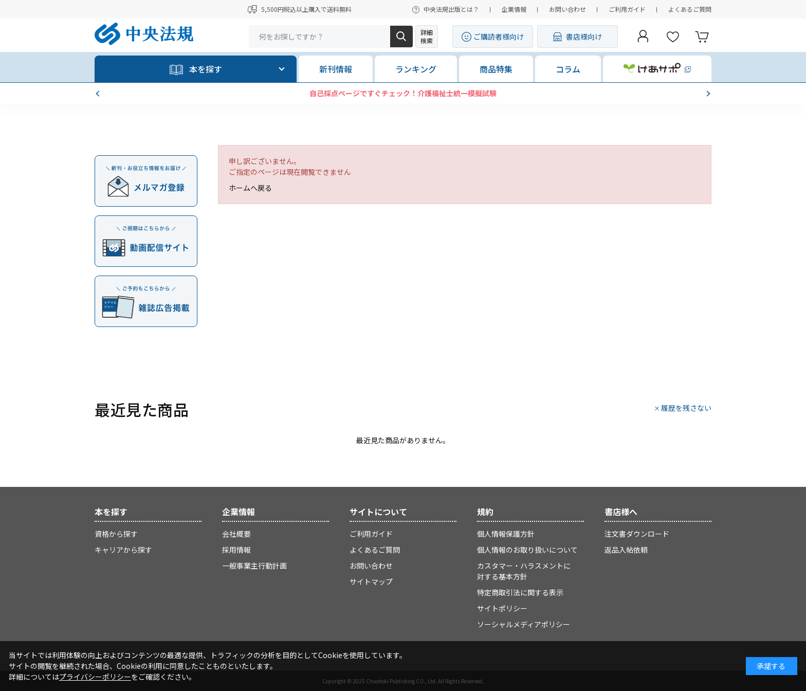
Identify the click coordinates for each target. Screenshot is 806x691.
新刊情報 (335, 69)
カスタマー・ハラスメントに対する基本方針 (524, 570)
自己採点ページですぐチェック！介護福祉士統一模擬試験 (403, 93)
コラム (568, 69)
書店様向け (584, 36)
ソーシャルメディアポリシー (523, 624)
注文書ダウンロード (636, 534)
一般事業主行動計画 (254, 565)
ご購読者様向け (498, 36)
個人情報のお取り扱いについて (527, 549)
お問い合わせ (567, 9)
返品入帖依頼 (626, 549)
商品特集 (496, 69)
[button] (99, 93)
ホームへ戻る (250, 188)
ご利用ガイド (627, 9)
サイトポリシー (502, 608)
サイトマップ (371, 581)
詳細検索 (426, 36)
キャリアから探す (123, 549)
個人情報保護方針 (506, 534)
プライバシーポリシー (95, 676)
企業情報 (514, 9)
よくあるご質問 (689, 9)
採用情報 (236, 549)
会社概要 (236, 534)
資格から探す (116, 534)
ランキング (415, 69)
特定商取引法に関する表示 (520, 592)
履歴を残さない (686, 408)
